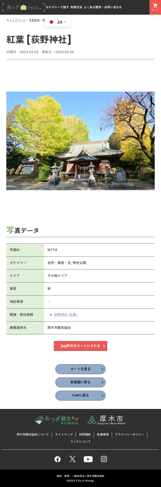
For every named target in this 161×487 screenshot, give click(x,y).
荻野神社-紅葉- (66, 315)
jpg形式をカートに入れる (80, 346)
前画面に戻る (80, 382)
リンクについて (80, 442)
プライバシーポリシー (129, 434)
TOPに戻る (80, 395)
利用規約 (85, 434)
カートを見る (80, 369)
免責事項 (103, 434)
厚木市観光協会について (33, 434)
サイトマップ (64, 434)
